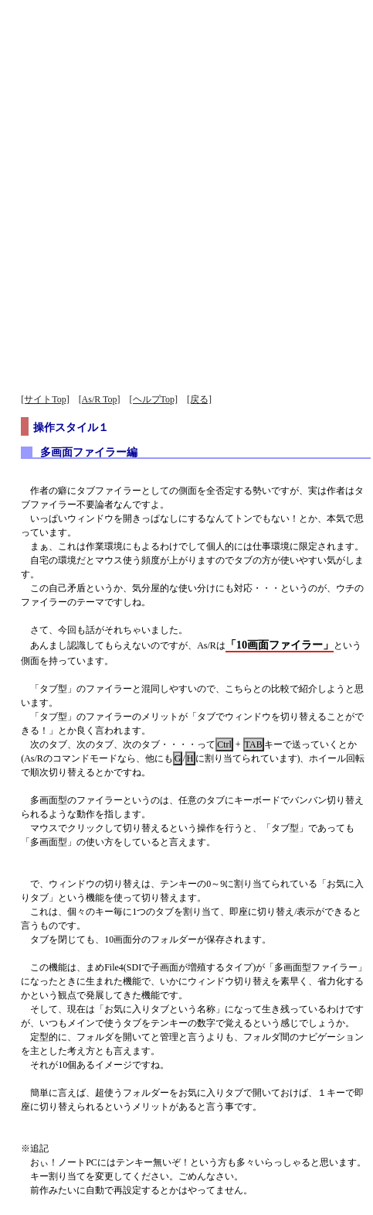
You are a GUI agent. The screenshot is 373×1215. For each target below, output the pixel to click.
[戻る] (199, 399)
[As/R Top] (99, 399)
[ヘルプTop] (154, 399)
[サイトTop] (45, 399)
